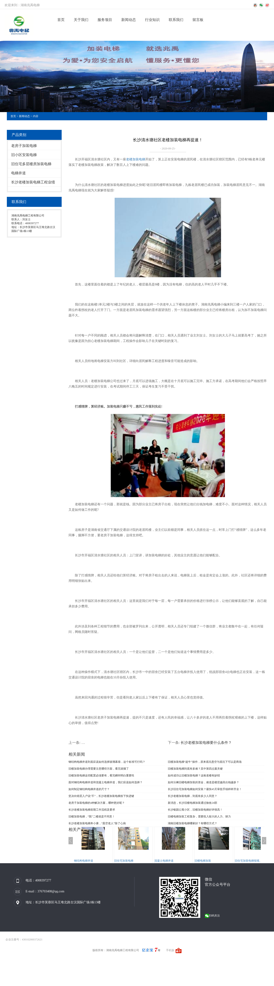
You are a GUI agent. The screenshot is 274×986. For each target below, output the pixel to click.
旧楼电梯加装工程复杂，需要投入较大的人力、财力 (199, 816)
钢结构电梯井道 (88, 860)
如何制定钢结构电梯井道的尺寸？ (89, 789)
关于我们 (81, 20)
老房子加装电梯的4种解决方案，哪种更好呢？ (96, 802)
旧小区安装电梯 (24, 155)
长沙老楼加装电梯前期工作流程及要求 (91, 809)
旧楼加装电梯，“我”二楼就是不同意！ (91, 816)
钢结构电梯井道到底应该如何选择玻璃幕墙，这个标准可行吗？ (106, 761)
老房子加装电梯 (24, 146)
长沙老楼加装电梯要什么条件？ (206, 743)
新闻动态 (128, 20)
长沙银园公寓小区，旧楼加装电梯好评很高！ (195, 809)
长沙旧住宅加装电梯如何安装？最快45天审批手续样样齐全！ (205, 789)
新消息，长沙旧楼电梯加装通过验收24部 (192, 802)
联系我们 (176, 20)
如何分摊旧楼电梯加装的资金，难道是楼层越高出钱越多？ (203, 782)
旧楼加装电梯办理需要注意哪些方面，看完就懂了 (98, 768)
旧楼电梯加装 (207, 860)
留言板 (197, 20)
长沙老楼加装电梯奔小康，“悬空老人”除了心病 (97, 823)
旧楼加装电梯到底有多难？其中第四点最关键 (195, 768)
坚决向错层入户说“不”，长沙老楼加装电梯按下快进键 (101, 796)
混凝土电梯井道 (168, 860)
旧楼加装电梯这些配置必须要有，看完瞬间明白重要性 (101, 775)
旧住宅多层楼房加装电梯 (31, 164)
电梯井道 (18, 173)
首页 (61, 20)
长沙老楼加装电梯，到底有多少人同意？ (192, 796)
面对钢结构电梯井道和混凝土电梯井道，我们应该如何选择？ (105, 782)
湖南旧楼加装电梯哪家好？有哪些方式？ (192, 823)
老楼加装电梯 (135, 159)
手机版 (170, 950)
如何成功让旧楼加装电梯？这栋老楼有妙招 (194, 775)
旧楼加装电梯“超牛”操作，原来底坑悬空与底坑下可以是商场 (205, 761)
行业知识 (152, 20)
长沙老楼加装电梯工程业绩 (33, 182)
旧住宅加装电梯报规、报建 (255, 860)
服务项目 (104, 20)
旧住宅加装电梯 (128, 860)
